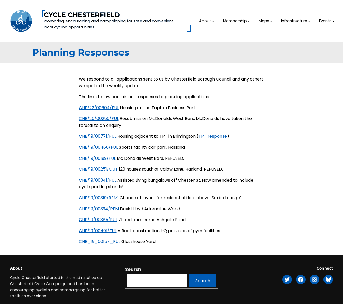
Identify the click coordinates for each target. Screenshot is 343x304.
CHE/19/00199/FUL (97, 158)
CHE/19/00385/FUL (98, 220)
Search (133, 269)
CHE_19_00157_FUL (99, 241)
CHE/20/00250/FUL (99, 119)
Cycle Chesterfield (82, 15)
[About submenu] (213, 21)
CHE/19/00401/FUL (98, 231)
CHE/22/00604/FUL (99, 108)
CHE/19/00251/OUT (98, 169)
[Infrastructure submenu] (309, 21)
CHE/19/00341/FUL (97, 180)
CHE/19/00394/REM (99, 209)
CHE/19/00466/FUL (98, 147)
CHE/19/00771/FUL (97, 136)
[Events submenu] (333, 21)
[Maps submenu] (271, 21)
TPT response (213, 136)
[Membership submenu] (249, 21)
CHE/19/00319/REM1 (99, 198)
